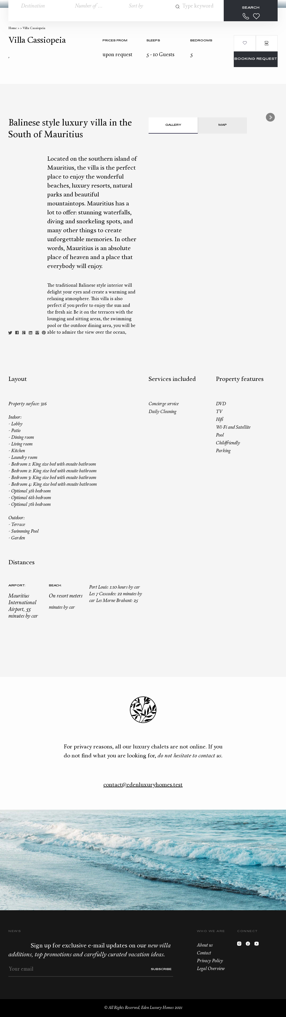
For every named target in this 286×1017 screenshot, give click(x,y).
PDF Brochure (267, 43)
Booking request (255, 59)
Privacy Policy (210, 961)
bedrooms (201, 40)
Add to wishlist (245, 43)
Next (270, 117)
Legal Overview (211, 969)
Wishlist (256, 16)
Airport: (16, 585)
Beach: (55, 585)
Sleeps (153, 40)
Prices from (115, 40)
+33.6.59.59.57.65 (246, 16)
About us (205, 945)
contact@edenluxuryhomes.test (143, 785)
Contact (204, 953)
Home (12, 28)
